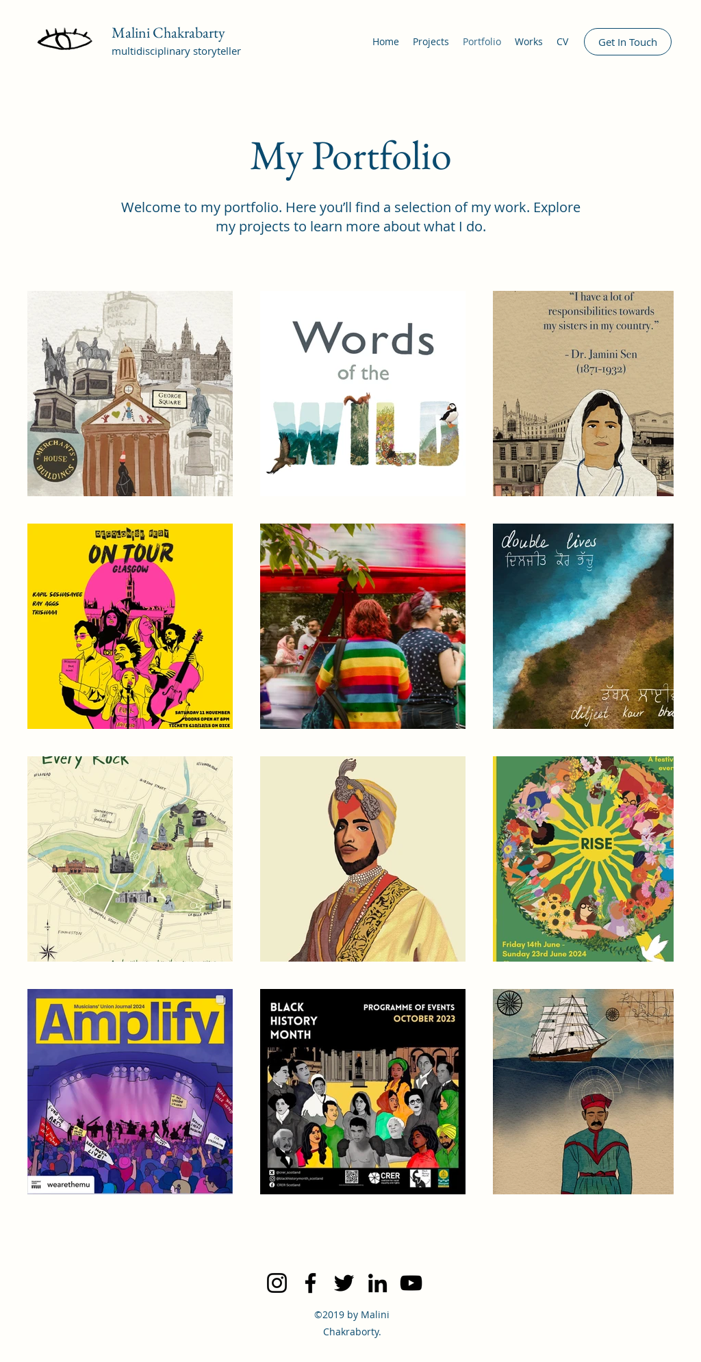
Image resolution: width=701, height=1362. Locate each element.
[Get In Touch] (628, 41)
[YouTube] (411, 1283)
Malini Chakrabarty (168, 32)
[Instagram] (277, 1283)
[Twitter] (344, 1283)
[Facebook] (310, 1283)
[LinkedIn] (377, 1283)
